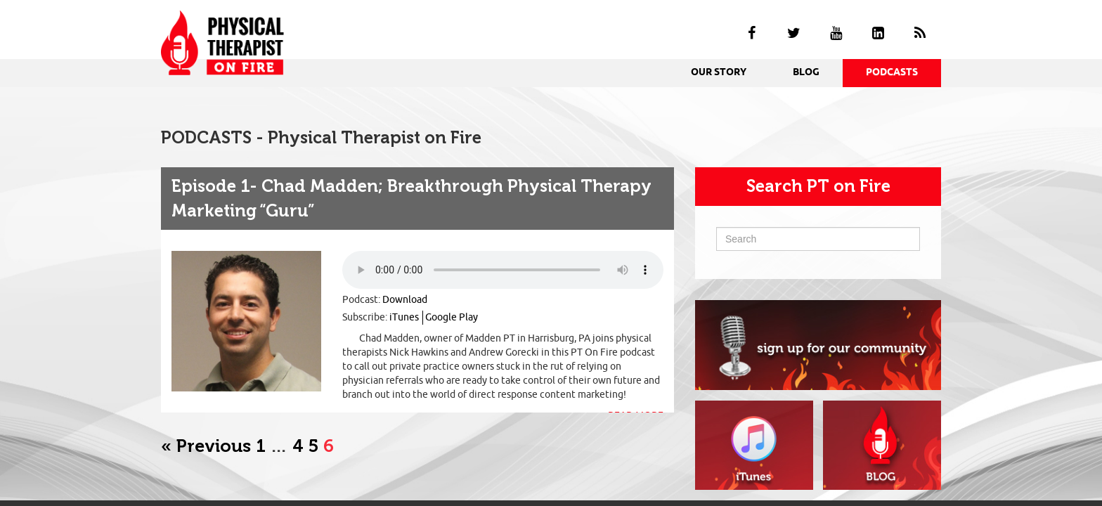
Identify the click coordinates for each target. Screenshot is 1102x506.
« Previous (206, 446)
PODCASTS (892, 72)
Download (404, 300)
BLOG (806, 72)
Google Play (451, 317)
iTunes (404, 317)
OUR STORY (718, 72)
